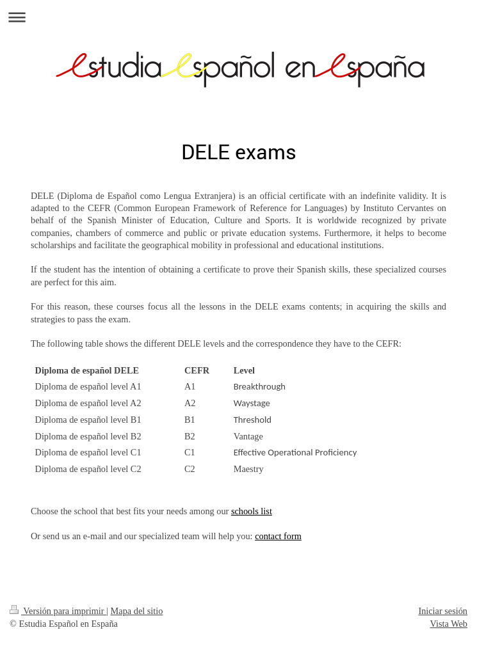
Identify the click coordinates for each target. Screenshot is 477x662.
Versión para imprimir (58, 611)
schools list (251, 511)
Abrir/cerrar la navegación (238, 17)
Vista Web (448, 624)
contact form (278, 536)
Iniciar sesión (442, 611)
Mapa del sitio (137, 611)
